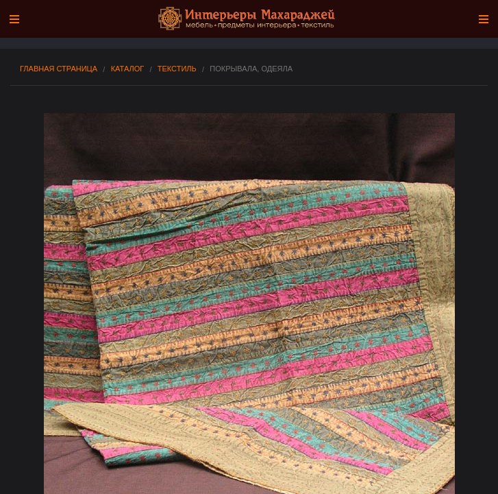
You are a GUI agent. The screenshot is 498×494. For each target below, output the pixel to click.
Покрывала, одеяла (251, 69)
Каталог (128, 69)
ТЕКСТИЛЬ (177, 69)
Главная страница (58, 69)
